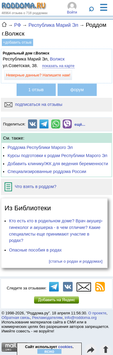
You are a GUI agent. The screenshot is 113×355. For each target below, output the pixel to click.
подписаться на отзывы (33, 104)
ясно (49, 351)
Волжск (57, 59)
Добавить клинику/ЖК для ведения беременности (58, 163)
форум (77, 89)
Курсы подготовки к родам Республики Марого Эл (57, 155)
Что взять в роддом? (30, 186)
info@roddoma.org (81, 317)
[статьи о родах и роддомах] (75, 261)
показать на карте (58, 65)
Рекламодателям (47, 317)
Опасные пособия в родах (35, 250)
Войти (72, 12)
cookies (65, 346)
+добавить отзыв (17, 42)
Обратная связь (16, 317)
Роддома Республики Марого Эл (40, 147)
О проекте (97, 313)
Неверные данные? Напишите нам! (38, 75)
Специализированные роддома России (47, 171)
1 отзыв (36, 89)
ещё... (79, 124)
